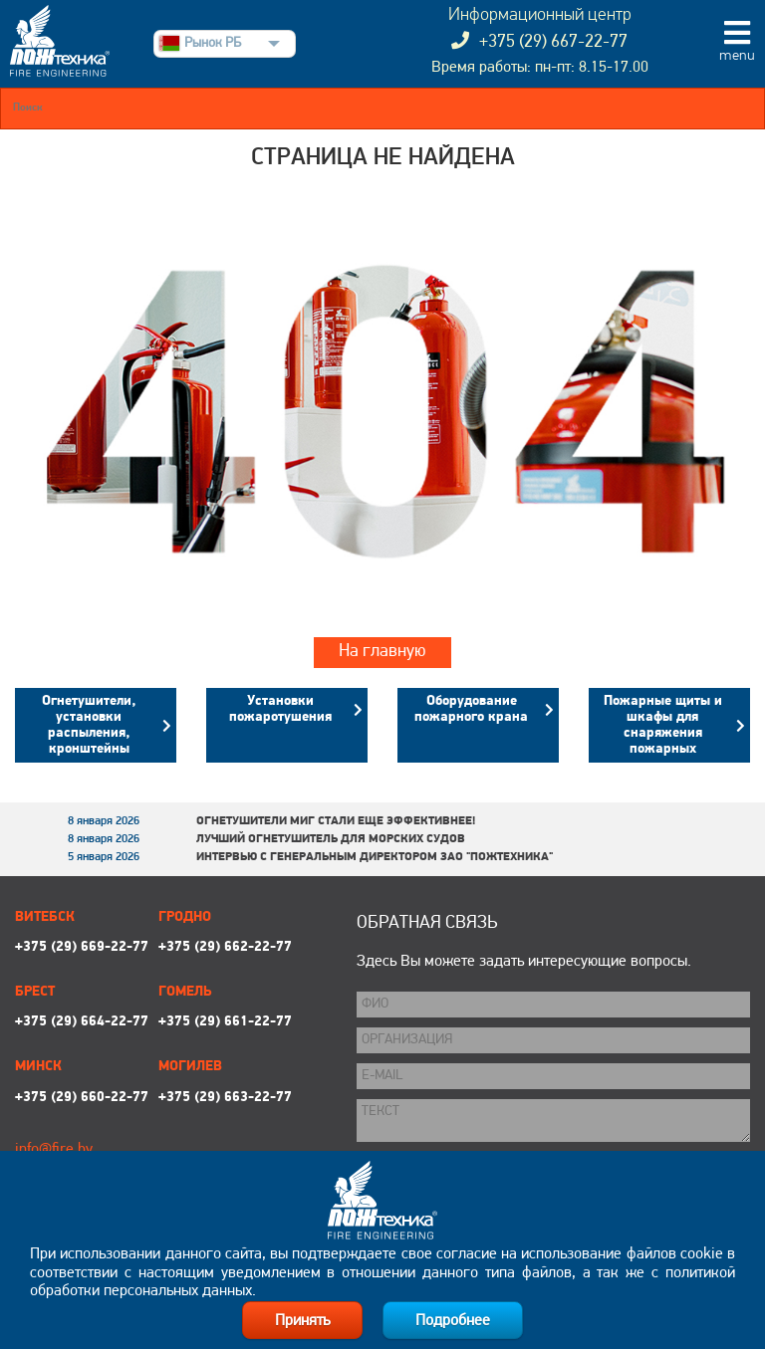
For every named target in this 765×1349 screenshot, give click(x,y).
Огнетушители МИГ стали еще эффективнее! (335, 821)
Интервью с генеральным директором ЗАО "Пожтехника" (374, 857)
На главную (382, 651)
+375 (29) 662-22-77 (225, 947)
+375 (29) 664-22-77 (81, 1021)
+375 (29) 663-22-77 (225, 1097)
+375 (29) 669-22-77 (81, 947)
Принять (302, 1321)
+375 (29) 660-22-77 (81, 1097)
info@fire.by (54, 1150)
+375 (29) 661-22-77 (225, 1021)
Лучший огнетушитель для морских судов (330, 839)
